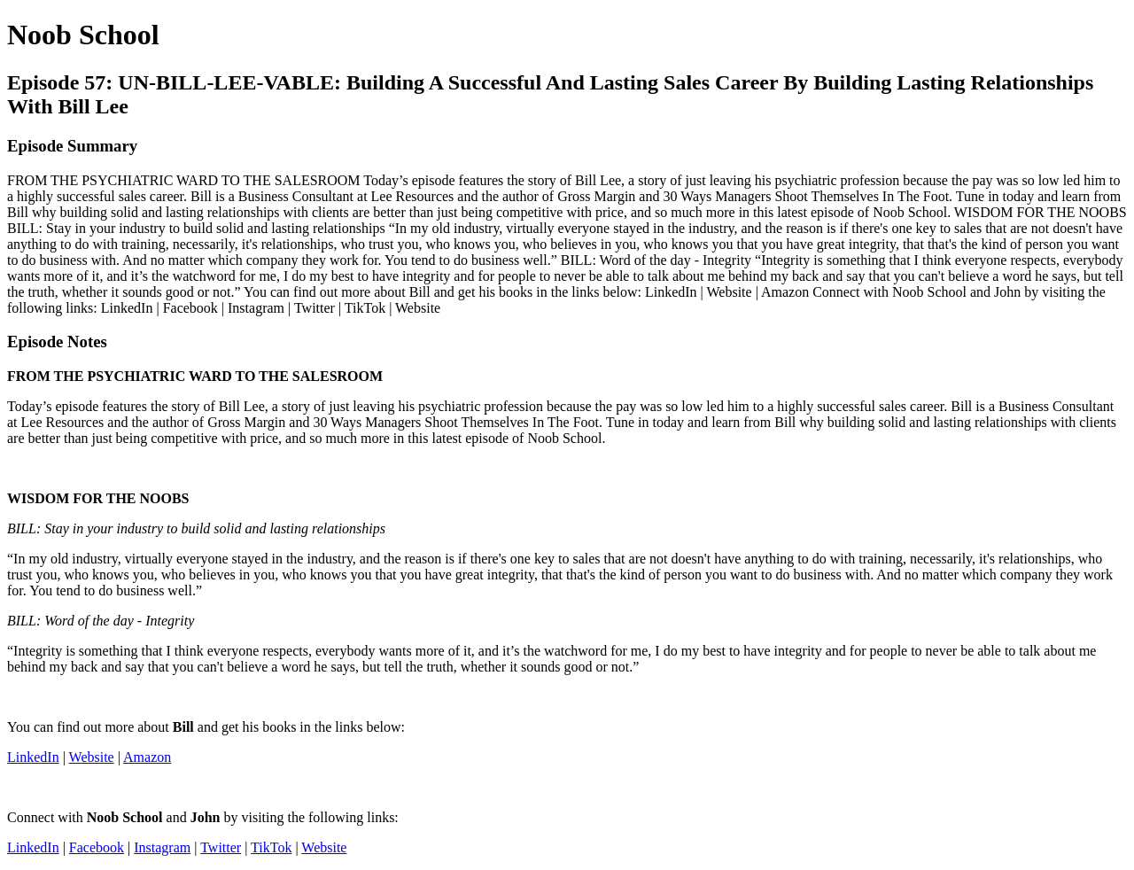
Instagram (162, 847)
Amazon (147, 757)
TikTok (271, 847)
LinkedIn (33, 757)
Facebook (96, 847)
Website (91, 757)
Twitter (220, 847)
